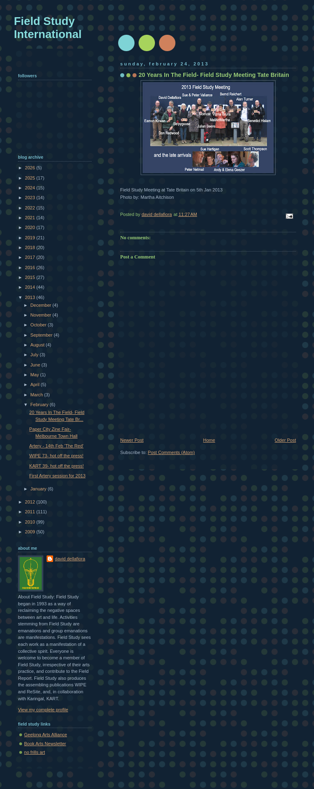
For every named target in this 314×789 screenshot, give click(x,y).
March (37, 394)
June (35, 364)
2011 (30, 511)
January (38, 488)
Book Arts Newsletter (45, 743)
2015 (30, 277)
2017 (30, 257)
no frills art (34, 752)
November (41, 314)
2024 (30, 187)
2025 (30, 177)
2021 (30, 217)
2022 (30, 207)
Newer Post (132, 440)
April (35, 384)
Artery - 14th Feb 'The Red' (56, 445)
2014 (30, 287)
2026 (30, 167)
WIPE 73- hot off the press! (56, 455)
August (37, 344)
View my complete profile (43, 709)
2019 (30, 237)
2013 (30, 297)
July (35, 354)
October (38, 324)
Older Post (285, 440)
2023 (30, 197)
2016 (30, 267)
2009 (30, 531)
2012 (30, 501)
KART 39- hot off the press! (56, 465)
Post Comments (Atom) (171, 452)
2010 (30, 521)
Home (209, 440)
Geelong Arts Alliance (45, 734)
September (42, 335)
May (35, 374)
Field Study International (48, 27)
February (39, 404)
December (41, 305)
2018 (30, 247)
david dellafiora (70, 558)
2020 (30, 227)
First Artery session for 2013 (57, 475)
